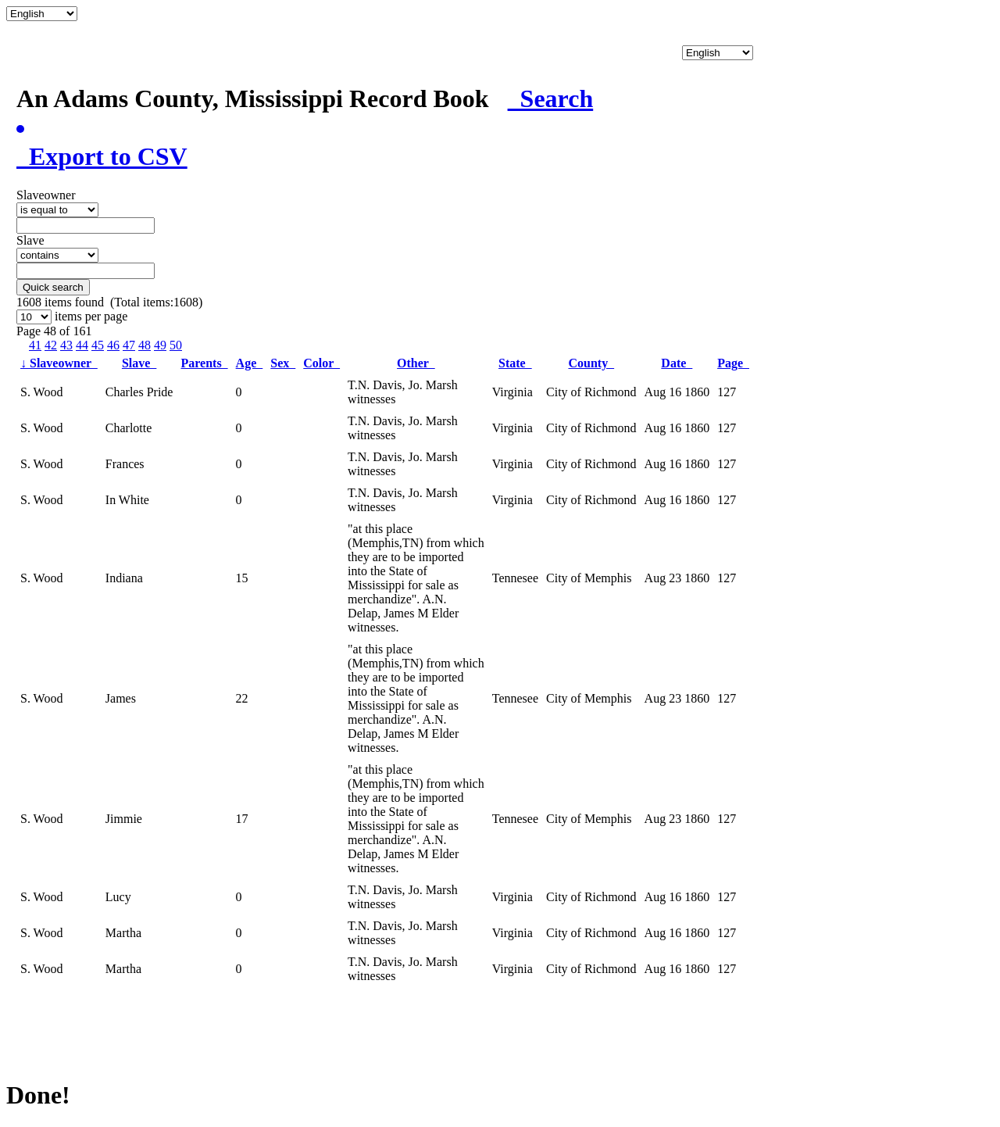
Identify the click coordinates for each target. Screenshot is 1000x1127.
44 (82, 345)
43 (66, 345)
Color (321, 363)
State (515, 363)
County (591, 363)
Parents (203, 363)
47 (129, 345)
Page (733, 363)
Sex (282, 363)
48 (144, 345)
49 (160, 345)
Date (676, 363)
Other (416, 363)
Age (249, 363)
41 (35, 345)
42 (51, 345)
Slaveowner (59, 363)
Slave (139, 363)
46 (113, 345)
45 (97, 345)
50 (176, 345)
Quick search (53, 287)
